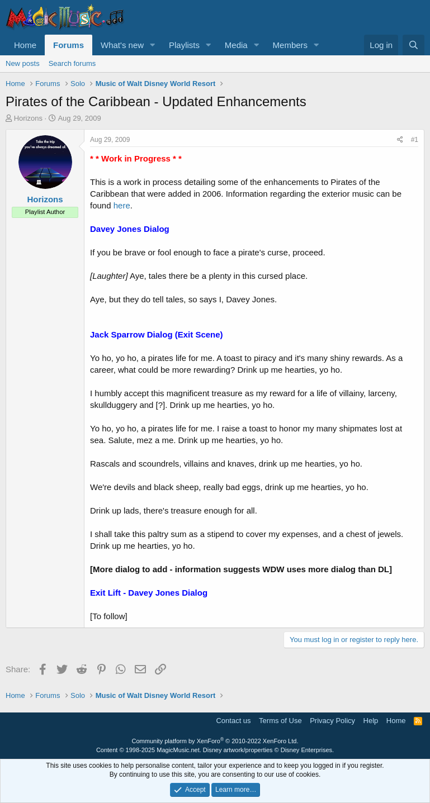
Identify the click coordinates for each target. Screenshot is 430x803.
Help (371, 720)
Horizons (28, 118)
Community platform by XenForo (215, 741)
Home (25, 45)
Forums (68, 45)
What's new (122, 45)
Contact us (233, 720)
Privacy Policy (332, 720)
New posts (23, 63)
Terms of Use (280, 720)
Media (236, 45)
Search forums (72, 63)
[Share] (400, 140)
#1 (414, 140)
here (122, 205)
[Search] (413, 45)
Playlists (184, 45)
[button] (152, 45)
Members (290, 45)
